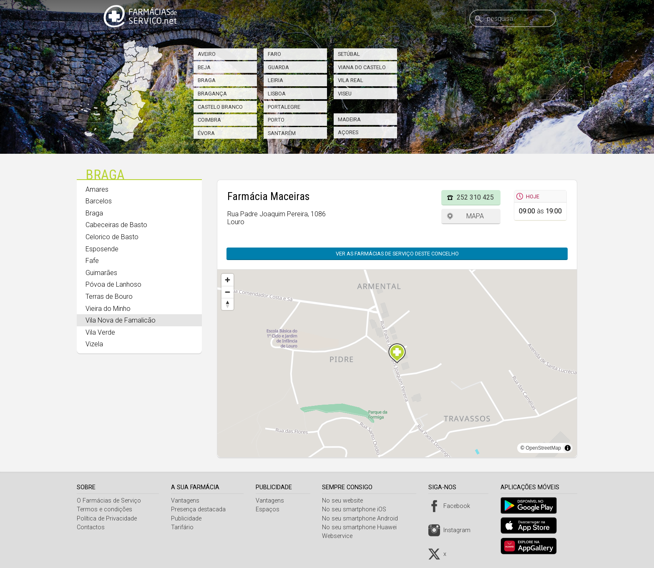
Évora (206, 133)
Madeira (349, 119)
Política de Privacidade (107, 518)
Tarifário (183, 527)
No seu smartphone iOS (357, 509)
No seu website (345, 500)
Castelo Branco (220, 107)
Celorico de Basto (112, 237)
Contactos (91, 527)
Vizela (94, 344)
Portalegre (284, 107)
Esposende (102, 249)
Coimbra (209, 120)
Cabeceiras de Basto (116, 225)
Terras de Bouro (109, 296)
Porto (276, 120)
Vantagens (186, 500)
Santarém (282, 133)
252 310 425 (475, 197)
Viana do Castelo (362, 67)
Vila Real (350, 80)
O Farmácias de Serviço (109, 500)
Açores (348, 132)
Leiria (275, 80)
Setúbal (349, 54)
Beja (204, 67)
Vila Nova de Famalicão (121, 320)
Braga (207, 80)
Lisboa (277, 93)
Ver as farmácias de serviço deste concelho (397, 253)
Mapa (475, 216)
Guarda (278, 67)
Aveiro (207, 54)
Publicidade (187, 518)
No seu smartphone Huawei (362, 527)
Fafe (92, 261)
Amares (97, 189)
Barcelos (99, 201)
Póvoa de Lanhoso (113, 284)
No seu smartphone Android (363, 518)
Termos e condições (104, 509)
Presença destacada (199, 509)
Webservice (340, 536)
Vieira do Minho (108, 309)
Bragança (212, 93)
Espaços (270, 509)
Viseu (345, 93)
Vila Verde (100, 332)
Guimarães (101, 273)
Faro (274, 54)
